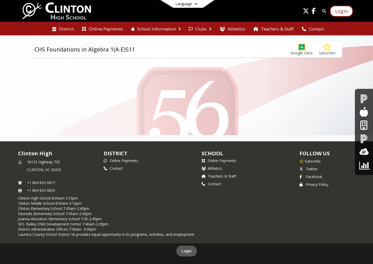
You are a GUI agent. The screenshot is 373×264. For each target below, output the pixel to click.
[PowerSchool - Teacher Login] (363, 138)
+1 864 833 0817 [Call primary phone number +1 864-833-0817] (41, 182)
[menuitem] (62, 28)
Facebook (310, 176)
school (212, 153)
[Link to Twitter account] (306, 11)
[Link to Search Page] (323, 11)
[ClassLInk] (363, 151)
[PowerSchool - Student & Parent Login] (363, 98)
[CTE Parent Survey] (363, 165)
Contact (113, 168)
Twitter (308, 168)
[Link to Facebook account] (314, 11)
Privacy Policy (313, 184)
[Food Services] (364, 112)
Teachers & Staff (219, 176)
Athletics (212, 168)
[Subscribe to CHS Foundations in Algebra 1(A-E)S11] (327, 49)
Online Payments (121, 160)
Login (187, 250)
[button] (302, 49)
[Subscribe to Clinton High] (310, 161)
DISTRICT (115, 153)
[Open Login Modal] (341, 11)
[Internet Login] (364, 125)
